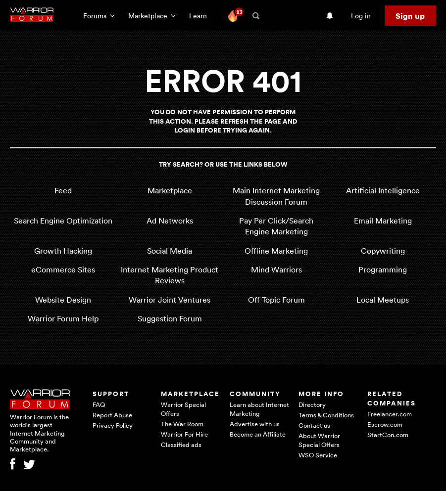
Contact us (314, 425)
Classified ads (181, 444)
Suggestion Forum (170, 318)
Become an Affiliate (258, 434)
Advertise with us (255, 423)
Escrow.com (384, 424)
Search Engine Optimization (63, 220)
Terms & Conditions (326, 414)
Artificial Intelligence (383, 190)
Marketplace (170, 190)
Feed (63, 190)
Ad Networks (170, 220)
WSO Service (317, 454)
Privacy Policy (113, 425)
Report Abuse (112, 414)
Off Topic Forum (276, 300)
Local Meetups (382, 300)
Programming (382, 269)
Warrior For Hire (184, 434)
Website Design (63, 300)
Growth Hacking (63, 251)
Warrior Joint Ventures (169, 300)
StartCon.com (387, 434)
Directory (312, 404)
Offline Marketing (276, 251)
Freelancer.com (389, 413)
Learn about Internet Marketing (259, 409)
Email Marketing (383, 220)
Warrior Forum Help (63, 318)
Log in (361, 15)
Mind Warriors (276, 269)
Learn (201, 15)
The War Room (182, 423)
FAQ (99, 404)
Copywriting (383, 251)
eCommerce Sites (63, 269)
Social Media (169, 251)
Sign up (410, 15)
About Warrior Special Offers (319, 440)
